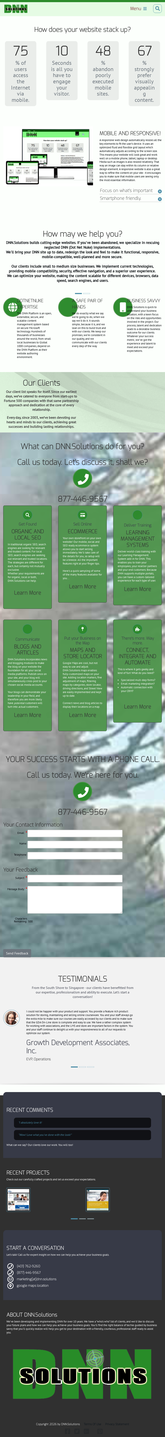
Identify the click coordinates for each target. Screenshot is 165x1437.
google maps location (33, 1285)
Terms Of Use (92, 1424)
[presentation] (36, 933)
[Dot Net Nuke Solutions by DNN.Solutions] (16, 8)
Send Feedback (17, 953)
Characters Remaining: (20, 920)
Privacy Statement (117, 1424)
